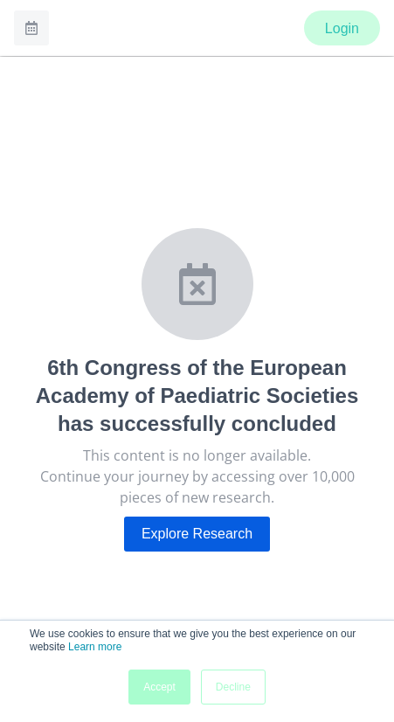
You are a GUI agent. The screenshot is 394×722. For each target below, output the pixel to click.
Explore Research (197, 533)
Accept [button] (159, 687)
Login (342, 28)
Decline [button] (233, 687)
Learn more (94, 647)
